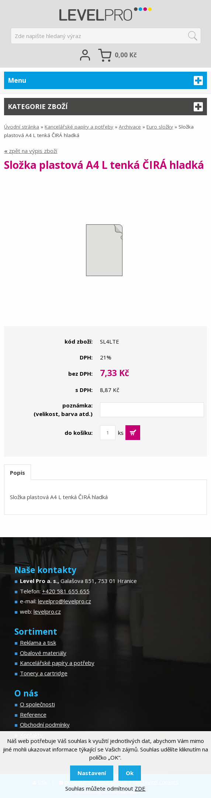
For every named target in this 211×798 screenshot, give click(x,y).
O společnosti (37, 704)
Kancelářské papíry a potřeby (79, 126)
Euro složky (159, 126)
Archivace (130, 126)
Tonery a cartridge (44, 673)
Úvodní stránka (21, 126)
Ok (130, 773)
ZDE (140, 788)
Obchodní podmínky (45, 724)
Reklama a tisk (38, 642)
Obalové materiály (43, 653)
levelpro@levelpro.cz (64, 601)
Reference (33, 714)
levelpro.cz (47, 611)
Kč (126, 55)
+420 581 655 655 (66, 591)
